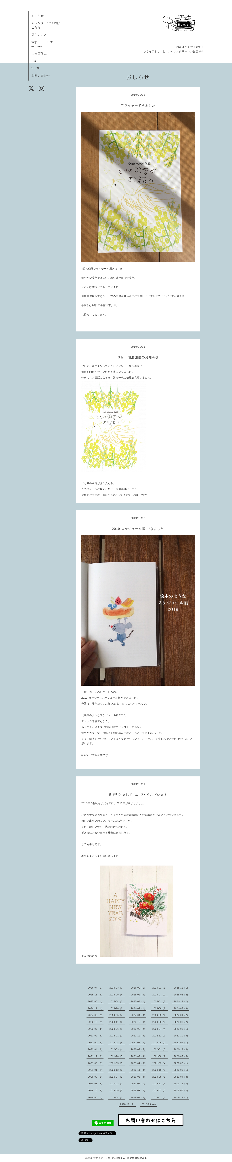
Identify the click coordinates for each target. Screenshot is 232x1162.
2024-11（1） (95, 1008)
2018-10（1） (128, 1104)
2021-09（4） (138, 1056)
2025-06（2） (181, 994)
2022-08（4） (117, 1042)
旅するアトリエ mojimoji (107, 1158)
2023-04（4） (160, 1029)
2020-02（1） (117, 1083)
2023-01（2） (117, 1035)
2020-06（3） (138, 1077)
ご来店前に (40, 53)
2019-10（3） (95, 1090)
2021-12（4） (181, 1049)
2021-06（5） (95, 1063)
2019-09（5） (117, 1090)
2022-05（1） (181, 1042)
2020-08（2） (95, 1077)
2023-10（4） (138, 1022)
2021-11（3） (95, 1056)
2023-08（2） (181, 1022)
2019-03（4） (138, 1097)
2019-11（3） (181, 1083)
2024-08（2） (160, 1008)
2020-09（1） (181, 1070)
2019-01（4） (160, 1097)
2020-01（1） (138, 1083)
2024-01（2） (181, 1015)
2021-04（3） (138, 1063)
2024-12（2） (181, 1001)
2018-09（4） (149, 1104)
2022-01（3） (160, 1049)
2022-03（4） (117, 1049)
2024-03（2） (160, 1015)
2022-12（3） (138, 1035)
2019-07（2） (160, 1090)
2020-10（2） (160, 1070)
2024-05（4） (117, 1015)
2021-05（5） (117, 1063)
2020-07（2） (117, 1077)
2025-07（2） (160, 994)
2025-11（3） (95, 994)
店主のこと (39, 34)
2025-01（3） (160, 1001)
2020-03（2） (95, 1083)
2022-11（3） (160, 1035)
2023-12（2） (95, 1022)
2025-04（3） (117, 1001)
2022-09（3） (95, 1042)
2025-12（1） (181, 988)
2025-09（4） (117, 994)
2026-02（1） (138, 988)
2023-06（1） (117, 1029)
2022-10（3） (181, 1035)
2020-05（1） (160, 1077)
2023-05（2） (138, 1029)
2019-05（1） (95, 1097)
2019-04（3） (117, 1097)
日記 (34, 61)
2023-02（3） (95, 1035)
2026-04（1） (95, 988)
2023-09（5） (160, 1022)
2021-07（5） (181, 1056)
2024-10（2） (117, 1008)
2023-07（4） (95, 1029)
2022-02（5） (138, 1049)
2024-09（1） (138, 1008)
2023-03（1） (181, 1029)
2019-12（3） (160, 1083)
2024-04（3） (138, 1015)
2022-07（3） (138, 1042)
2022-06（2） (160, 1042)
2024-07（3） (181, 1008)
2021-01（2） (95, 1070)
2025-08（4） (138, 994)
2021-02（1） (181, 1063)
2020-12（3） (117, 1070)
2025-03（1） (138, 1001)
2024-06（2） (95, 1015)
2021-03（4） (160, 1063)
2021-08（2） (160, 1056)
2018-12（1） (181, 1097)
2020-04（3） (181, 1077)
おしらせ (37, 15)
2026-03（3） (117, 988)
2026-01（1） (160, 988)
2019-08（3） (138, 1090)
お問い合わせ (40, 75)
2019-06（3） (181, 1090)
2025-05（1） (95, 1001)
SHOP (35, 68)
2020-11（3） (138, 1070)
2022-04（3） (95, 1049)
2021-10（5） (117, 1056)
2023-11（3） (117, 1022)
